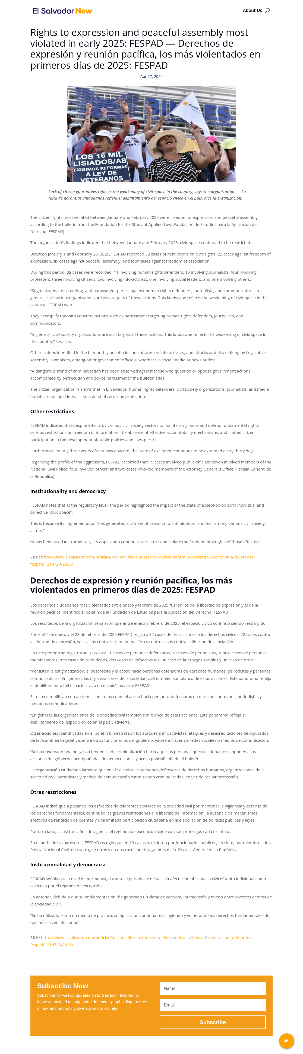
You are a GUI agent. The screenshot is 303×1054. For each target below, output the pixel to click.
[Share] (286, 1041)
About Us (252, 10)
